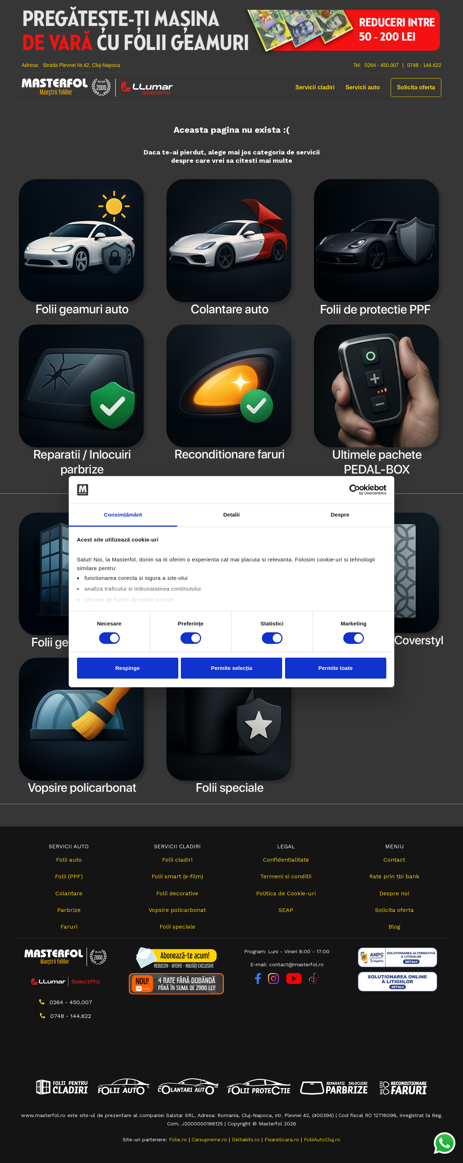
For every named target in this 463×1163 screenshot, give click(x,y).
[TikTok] (314, 982)
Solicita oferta (416, 87)
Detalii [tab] (231, 515)
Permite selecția (231, 668)
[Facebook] (259, 982)
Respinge (127, 668)
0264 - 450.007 (382, 65)
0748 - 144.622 (424, 65)
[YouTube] (294, 982)
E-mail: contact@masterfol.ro (287, 964)
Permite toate (335, 668)
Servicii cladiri (315, 87)
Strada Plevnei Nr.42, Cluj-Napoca (81, 65)
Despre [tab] (340, 515)
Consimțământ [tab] (123, 515)
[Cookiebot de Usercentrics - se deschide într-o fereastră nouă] (354, 489)
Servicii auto (362, 87)
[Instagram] (274, 982)
